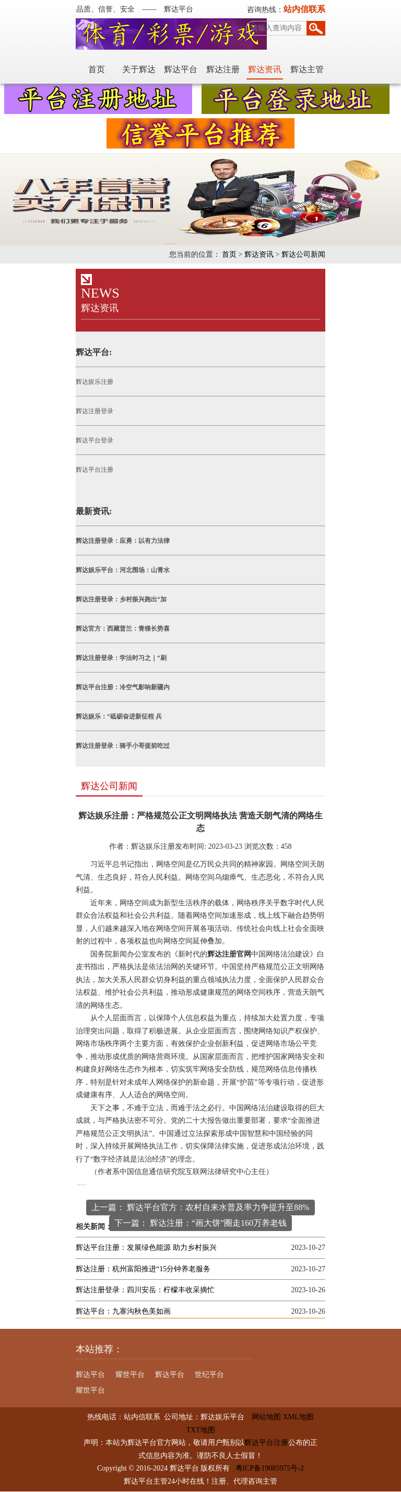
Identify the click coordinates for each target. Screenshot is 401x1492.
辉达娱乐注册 (94, 381)
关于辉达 (139, 69)
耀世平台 (129, 1375)
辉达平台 (181, 69)
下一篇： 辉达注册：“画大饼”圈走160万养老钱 (200, 1222)
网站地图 (262, 1417)
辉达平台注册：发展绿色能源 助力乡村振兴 (145, 1248)
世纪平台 (208, 1375)
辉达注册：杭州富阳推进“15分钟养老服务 (142, 1269)
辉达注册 (223, 69)
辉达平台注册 (94, 469)
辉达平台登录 (94, 440)
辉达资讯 (265, 69)
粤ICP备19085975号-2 (269, 1469)
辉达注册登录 (94, 411)
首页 (97, 69)
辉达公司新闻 (304, 254)
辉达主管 (307, 69)
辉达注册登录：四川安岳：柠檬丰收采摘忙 (144, 1290)
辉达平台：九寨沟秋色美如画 (122, 1311)
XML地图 (298, 1417)
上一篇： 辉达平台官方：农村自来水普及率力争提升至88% (200, 1207)
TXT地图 (200, 1430)
